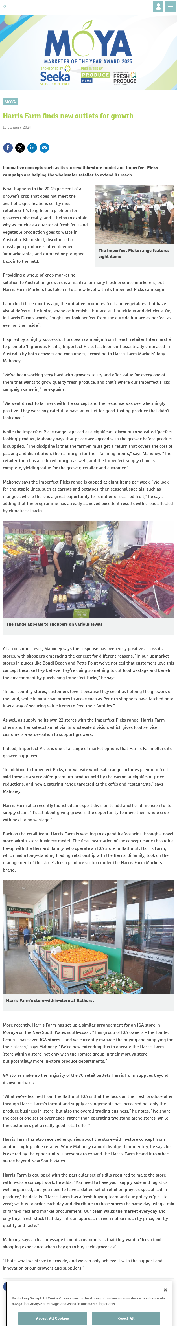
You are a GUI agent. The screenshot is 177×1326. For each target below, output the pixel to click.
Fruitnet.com (33, 6)
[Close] (165, 1298)
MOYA (10, 102)
